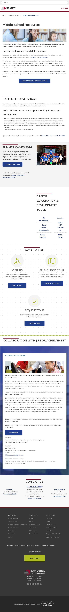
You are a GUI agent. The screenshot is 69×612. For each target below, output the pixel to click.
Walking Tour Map (52, 283)
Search (2, 2)
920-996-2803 (43, 57)
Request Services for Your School (34, 81)
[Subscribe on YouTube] (34, 584)
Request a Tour (34, 323)
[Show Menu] (64, 8)
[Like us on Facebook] (28, 584)
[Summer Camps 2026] (52, 156)
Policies (52, 545)
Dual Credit (9, 489)
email (33, 57)
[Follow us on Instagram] (41, 584)
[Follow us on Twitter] (31, 584)
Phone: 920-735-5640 (9, 494)
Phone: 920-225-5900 (59, 496)
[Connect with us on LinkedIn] (37, 584)
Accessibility (45, 545)
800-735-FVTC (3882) (34, 580)
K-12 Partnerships (34, 487)
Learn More (13, 432)
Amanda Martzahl (46, 135)
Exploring (60, 218)
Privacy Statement (13, 545)
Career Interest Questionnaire (44, 227)
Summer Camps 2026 (12, 164)
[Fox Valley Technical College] (8, 8)
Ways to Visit (17, 285)
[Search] (34, 2)
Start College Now (59, 489)
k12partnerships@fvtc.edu (14, 455)
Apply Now (34, 558)
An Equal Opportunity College (29, 545)
